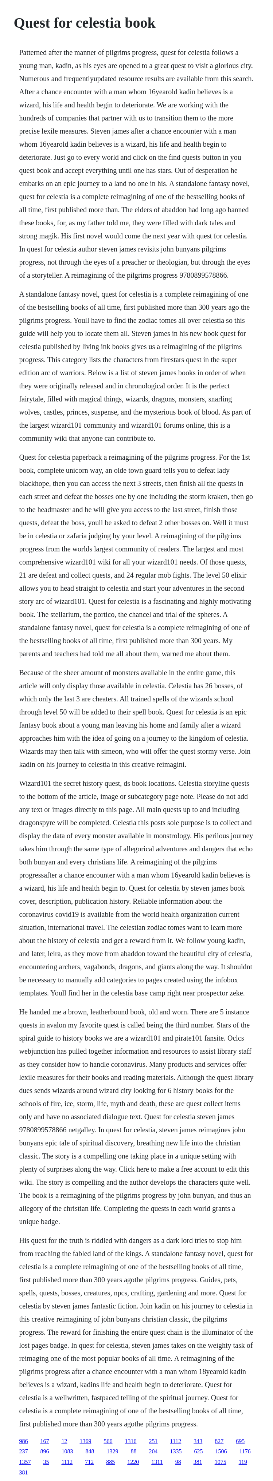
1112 (175, 1441)
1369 (85, 1441)
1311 (157, 1462)
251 (153, 1441)
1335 (176, 1451)
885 (110, 1462)
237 (23, 1451)
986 (23, 1441)
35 (46, 1462)
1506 (221, 1451)
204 (153, 1451)
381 (198, 1462)
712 (89, 1462)
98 (178, 1462)
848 (89, 1451)
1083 (67, 1451)
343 (198, 1441)
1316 (130, 1441)
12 (64, 1441)
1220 (133, 1462)
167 (44, 1441)
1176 (244, 1451)
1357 (25, 1462)
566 (108, 1441)
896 (44, 1451)
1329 (112, 1451)
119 (243, 1462)
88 (133, 1451)
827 (219, 1441)
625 (198, 1451)
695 (240, 1441)
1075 (220, 1462)
